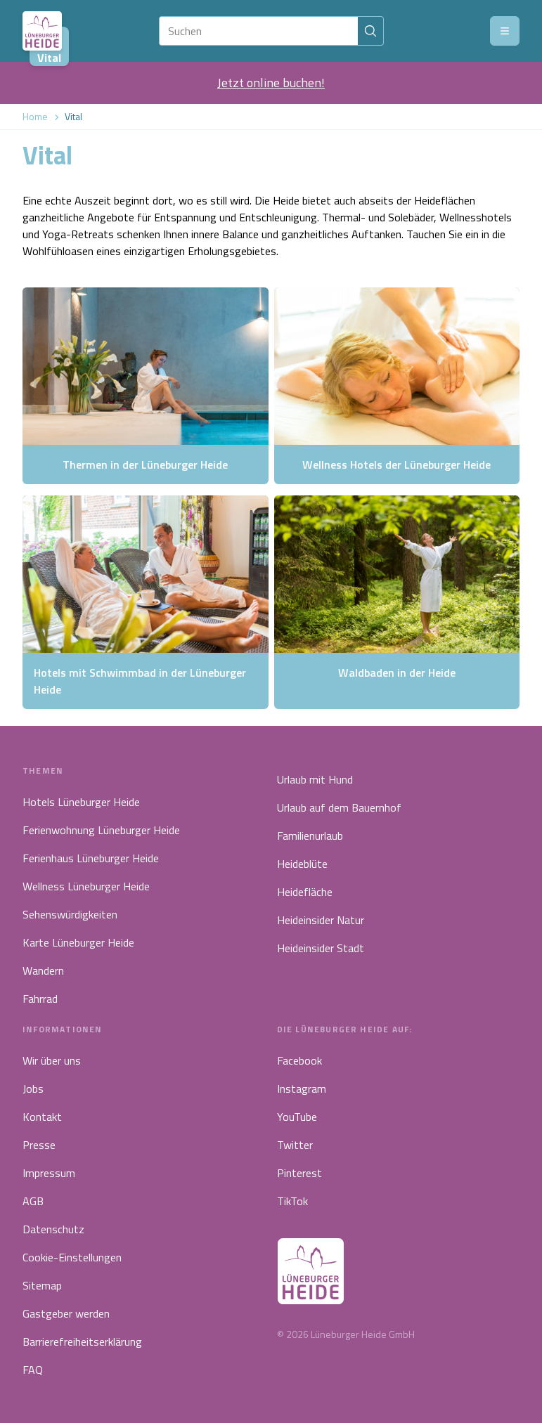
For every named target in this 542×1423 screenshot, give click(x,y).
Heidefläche (305, 891)
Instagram (301, 1088)
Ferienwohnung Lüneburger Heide (101, 829)
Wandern (43, 970)
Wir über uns (51, 1060)
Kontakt (42, 1116)
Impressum (48, 1172)
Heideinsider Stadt (320, 948)
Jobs (33, 1088)
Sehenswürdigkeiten (69, 914)
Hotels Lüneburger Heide (81, 801)
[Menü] (505, 31)
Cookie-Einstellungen (72, 1257)
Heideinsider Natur (320, 919)
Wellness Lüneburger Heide (86, 886)
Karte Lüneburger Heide (78, 942)
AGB (33, 1201)
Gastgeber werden (66, 1313)
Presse (39, 1144)
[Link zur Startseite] (42, 31)
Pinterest (299, 1172)
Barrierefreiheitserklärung (82, 1341)
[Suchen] (259, 31)
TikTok (292, 1201)
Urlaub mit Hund (315, 779)
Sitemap (42, 1285)
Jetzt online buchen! (271, 82)
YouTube (297, 1116)
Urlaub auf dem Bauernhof (339, 807)
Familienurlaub (310, 835)
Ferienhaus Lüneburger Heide (90, 858)
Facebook (299, 1060)
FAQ (32, 1369)
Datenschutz (53, 1229)
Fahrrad (40, 998)
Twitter (295, 1144)
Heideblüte (302, 863)
